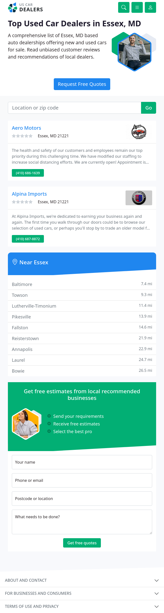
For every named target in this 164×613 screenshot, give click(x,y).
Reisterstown (82, 338)
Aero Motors (26, 128)
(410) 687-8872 (28, 238)
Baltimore (82, 284)
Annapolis (82, 349)
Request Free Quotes (82, 84)
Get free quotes (82, 543)
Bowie (82, 371)
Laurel (82, 360)
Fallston (82, 327)
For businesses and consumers (38, 593)
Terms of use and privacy (32, 606)
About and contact (26, 580)
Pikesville (82, 317)
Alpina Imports (29, 193)
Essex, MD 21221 (53, 136)
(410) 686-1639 (28, 173)
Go (148, 107)
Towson (82, 295)
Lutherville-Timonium (82, 306)
